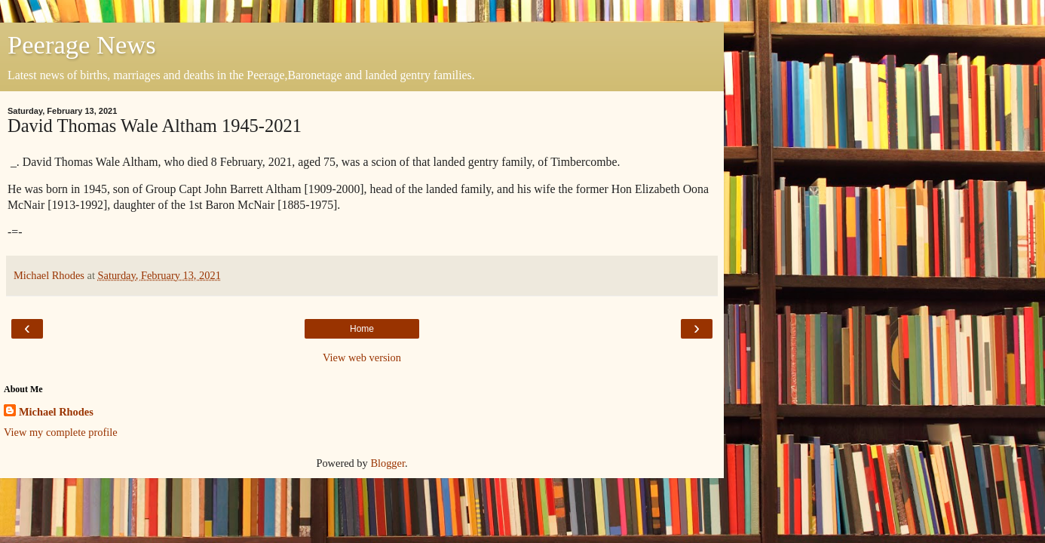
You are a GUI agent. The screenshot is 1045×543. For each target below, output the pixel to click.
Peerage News (82, 44)
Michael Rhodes (56, 412)
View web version (362, 357)
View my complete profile (61, 432)
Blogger (387, 463)
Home (362, 329)
